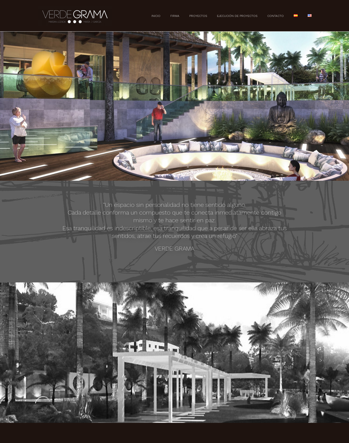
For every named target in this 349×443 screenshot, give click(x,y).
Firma (174, 16)
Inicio (155, 16)
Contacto (275, 16)
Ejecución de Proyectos (237, 16)
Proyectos (198, 16)
